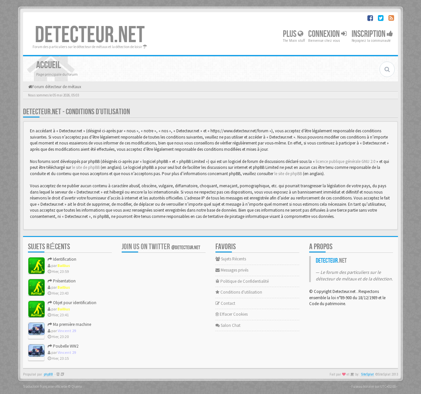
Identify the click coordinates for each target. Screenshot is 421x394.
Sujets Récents (230, 259)
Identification (62, 259)
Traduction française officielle (45, 386)
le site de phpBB (86, 167)
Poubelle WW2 (63, 346)
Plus (293, 34)
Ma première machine (69, 324)
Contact (225, 303)
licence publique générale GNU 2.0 (345, 161)
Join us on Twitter (161, 246)
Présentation (62, 281)
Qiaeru (76, 386)
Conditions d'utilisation (238, 292)
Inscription (372, 34)
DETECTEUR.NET (90, 35)
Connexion (327, 34)
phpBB (48, 374)
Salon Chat (227, 325)
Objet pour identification (72, 302)
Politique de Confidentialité (242, 281)
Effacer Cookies (231, 314)
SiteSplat (367, 374)
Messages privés (231, 270)
